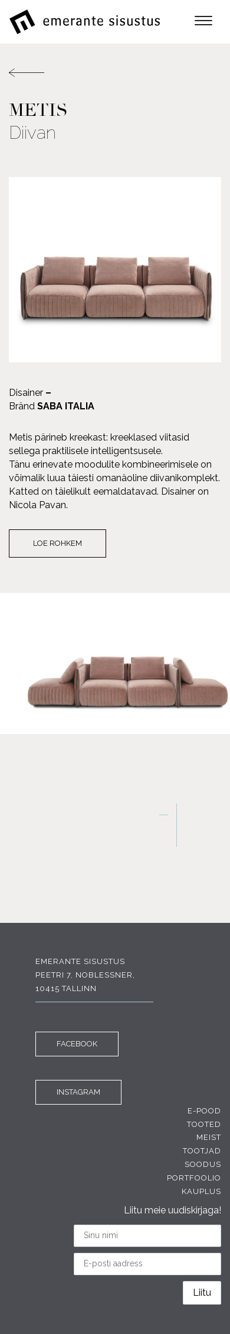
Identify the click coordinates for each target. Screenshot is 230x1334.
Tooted (204, 1124)
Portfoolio (194, 1177)
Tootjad (202, 1150)
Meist (208, 1137)
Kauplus (201, 1191)
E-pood (204, 1110)
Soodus (203, 1164)
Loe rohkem (57, 543)
